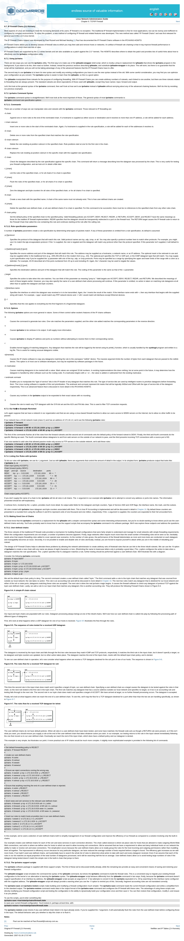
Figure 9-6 (158, 659)
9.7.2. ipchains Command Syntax (18, 93)
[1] (74, 40)
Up (92, 928)
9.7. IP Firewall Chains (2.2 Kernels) (19, 26)
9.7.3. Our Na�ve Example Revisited (20, 409)
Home (92, 926)
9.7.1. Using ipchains (13, 58)
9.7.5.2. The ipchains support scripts (20, 862)
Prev (6, 21)
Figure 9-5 (80, 621)
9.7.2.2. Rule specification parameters (20, 226)
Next (178, 21)
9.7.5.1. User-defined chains (16, 528)
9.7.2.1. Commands (12, 105)
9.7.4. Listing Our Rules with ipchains (20, 456)
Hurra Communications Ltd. (25, 933)
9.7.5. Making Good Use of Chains (19, 516)
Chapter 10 (141, 509)
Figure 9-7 (10, 699)
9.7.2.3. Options (11, 308)
